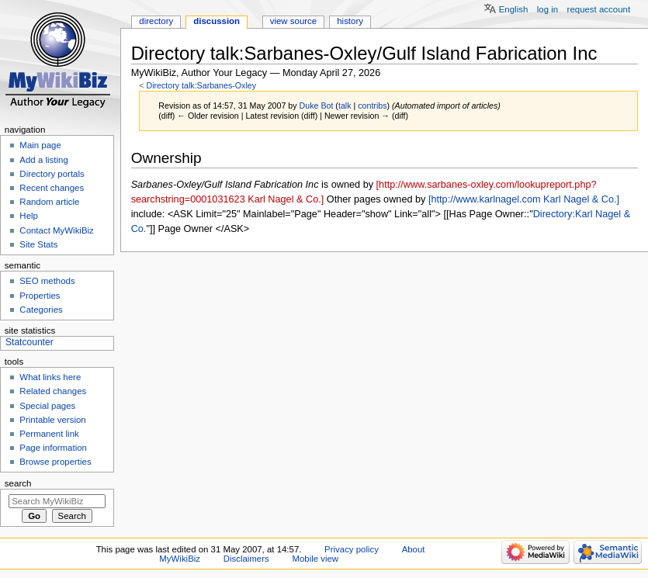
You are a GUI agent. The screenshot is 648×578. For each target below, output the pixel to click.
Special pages (47, 405)
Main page (40, 145)
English (513, 9)
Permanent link (48, 433)
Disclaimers (246, 558)
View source (293, 21)
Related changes (52, 391)
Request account (599, 9)
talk (345, 105)
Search (18, 483)
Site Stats (38, 244)
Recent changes (51, 187)
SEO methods (47, 281)
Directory (156, 21)
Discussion (216, 21)
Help (28, 215)
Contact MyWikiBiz (56, 230)
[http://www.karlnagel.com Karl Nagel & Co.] (523, 199)
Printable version (52, 419)
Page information (53, 447)
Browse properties (55, 461)
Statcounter (29, 342)
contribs (372, 105)
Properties (39, 295)
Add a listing (43, 159)
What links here (50, 377)
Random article (49, 201)
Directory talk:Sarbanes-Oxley (201, 85)
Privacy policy (351, 549)
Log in (547, 9)
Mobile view (315, 558)
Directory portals (51, 173)
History (350, 21)
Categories (40, 309)
